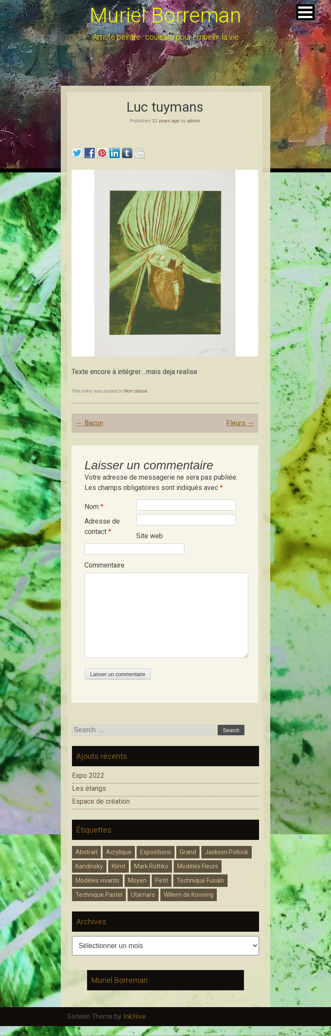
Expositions (155, 852)
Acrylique (118, 852)
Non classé (135, 390)
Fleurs (240, 423)
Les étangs (89, 788)
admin (193, 120)
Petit (161, 880)
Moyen (137, 880)
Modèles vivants (97, 880)
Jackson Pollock (226, 852)
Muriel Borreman (165, 15)
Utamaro (143, 894)
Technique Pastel (98, 894)
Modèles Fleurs (197, 866)
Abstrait (86, 852)
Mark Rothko (151, 866)
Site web (149, 536)
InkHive (134, 1016)
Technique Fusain (200, 880)
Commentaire (104, 565)
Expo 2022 (88, 775)
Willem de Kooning (188, 894)
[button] (305, 12)
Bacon (89, 423)
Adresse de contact (102, 526)
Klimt (118, 866)
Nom (93, 506)
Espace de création (101, 801)
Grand (188, 852)
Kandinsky (89, 866)
